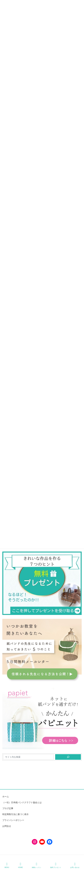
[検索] (68, 757)
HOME (20, 865)
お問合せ (6, 826)
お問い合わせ (74, 865)
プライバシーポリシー (13, 820)
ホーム (5, 796)
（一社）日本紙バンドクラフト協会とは (22, 802)
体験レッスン (36, 865)
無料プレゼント (55, 865)
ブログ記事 (7, 808)
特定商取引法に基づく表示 (15, 814)
